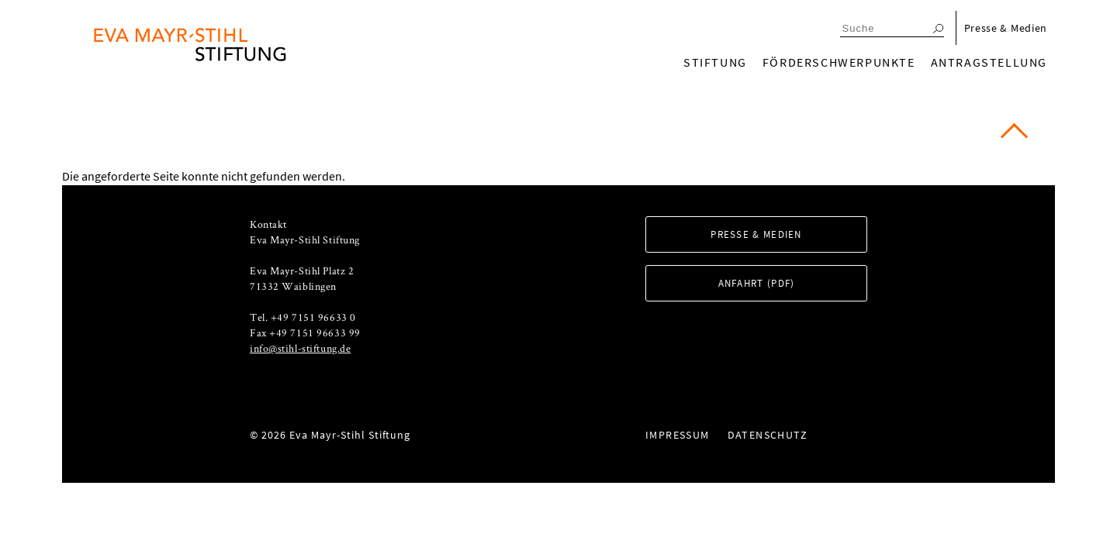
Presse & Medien (1006, 28)
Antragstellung (989, 62)
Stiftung (715, 62)
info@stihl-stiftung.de (300, 348)
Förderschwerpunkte (839, 62)
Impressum (677, 435)
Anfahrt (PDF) (756, 283)
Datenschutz (767, 435)
